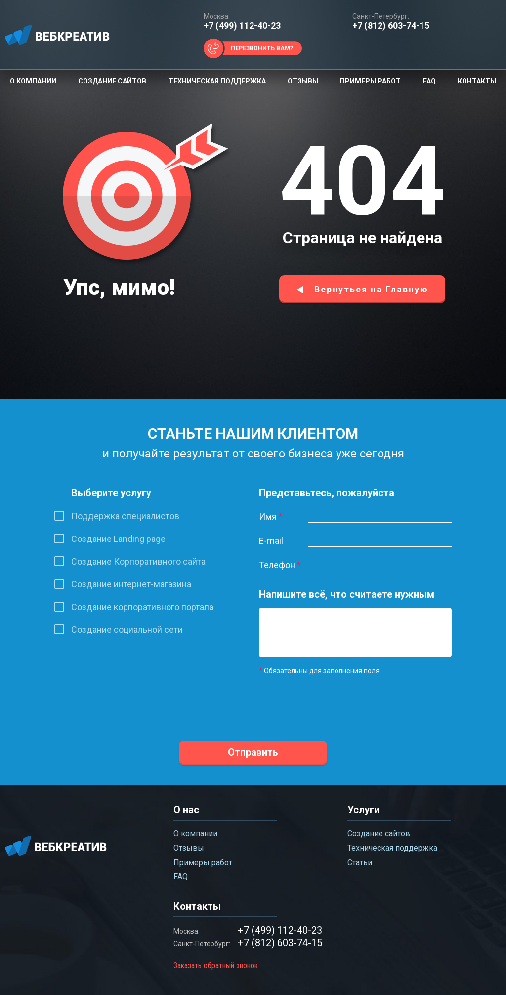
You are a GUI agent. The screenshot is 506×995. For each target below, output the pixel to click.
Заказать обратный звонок (215, 965)
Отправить (253, 752)
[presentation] (334, 701)
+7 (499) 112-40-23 (242, 25)
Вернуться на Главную (371, 289)
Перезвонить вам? (262, 48)
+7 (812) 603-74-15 (390, 25)
